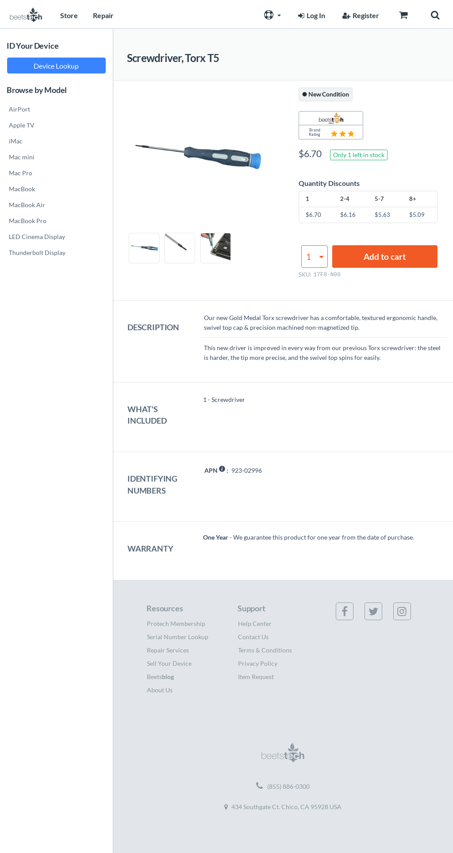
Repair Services (168, 650)
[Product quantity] (314, 256)
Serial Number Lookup (177, 637)
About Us (160, 690)
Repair (103, 15)
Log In (310, 15)
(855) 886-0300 (283, 787)
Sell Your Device (169, 663)
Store (69, 15)
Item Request (256, 676)
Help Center (255, 623)
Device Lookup (56, 66)
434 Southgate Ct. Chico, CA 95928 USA (283, 807)
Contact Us (253, 637)
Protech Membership (176, 623)
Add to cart (385, 256)
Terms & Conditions (265, 650)
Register (359, 15)
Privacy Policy (257, 663)
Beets (160, 676)
